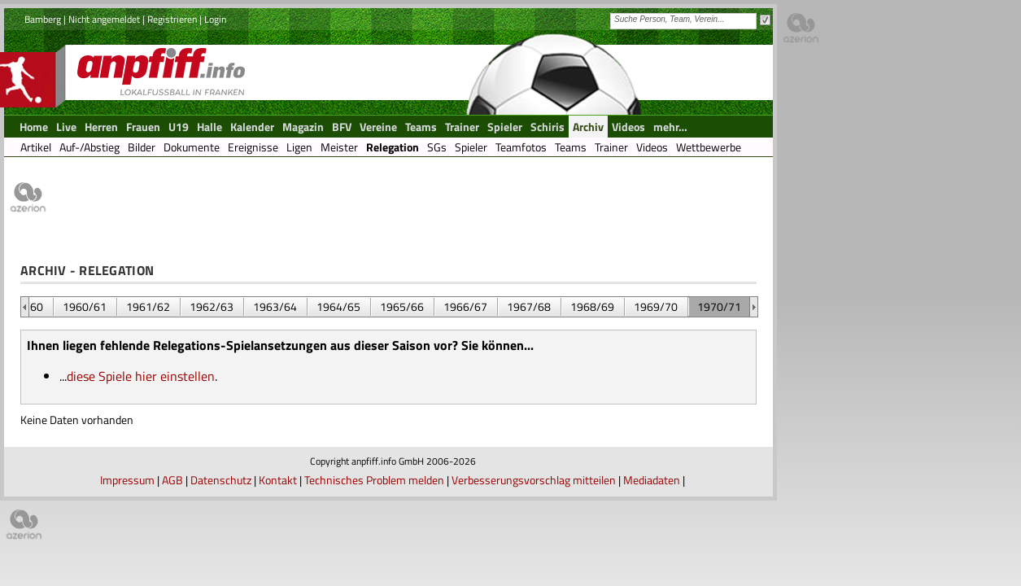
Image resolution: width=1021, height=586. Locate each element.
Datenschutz (220, 479)
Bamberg (42, 19)
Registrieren (172, 19)
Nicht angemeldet (104, 19)
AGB (172, 479)
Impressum (127, 479)
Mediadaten (651, 479)
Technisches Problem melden (374, 479)
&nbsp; (24, 307)
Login (215, 19)
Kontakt (278, 479)
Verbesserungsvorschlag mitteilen (534, 479)
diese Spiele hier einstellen (141, 376)
